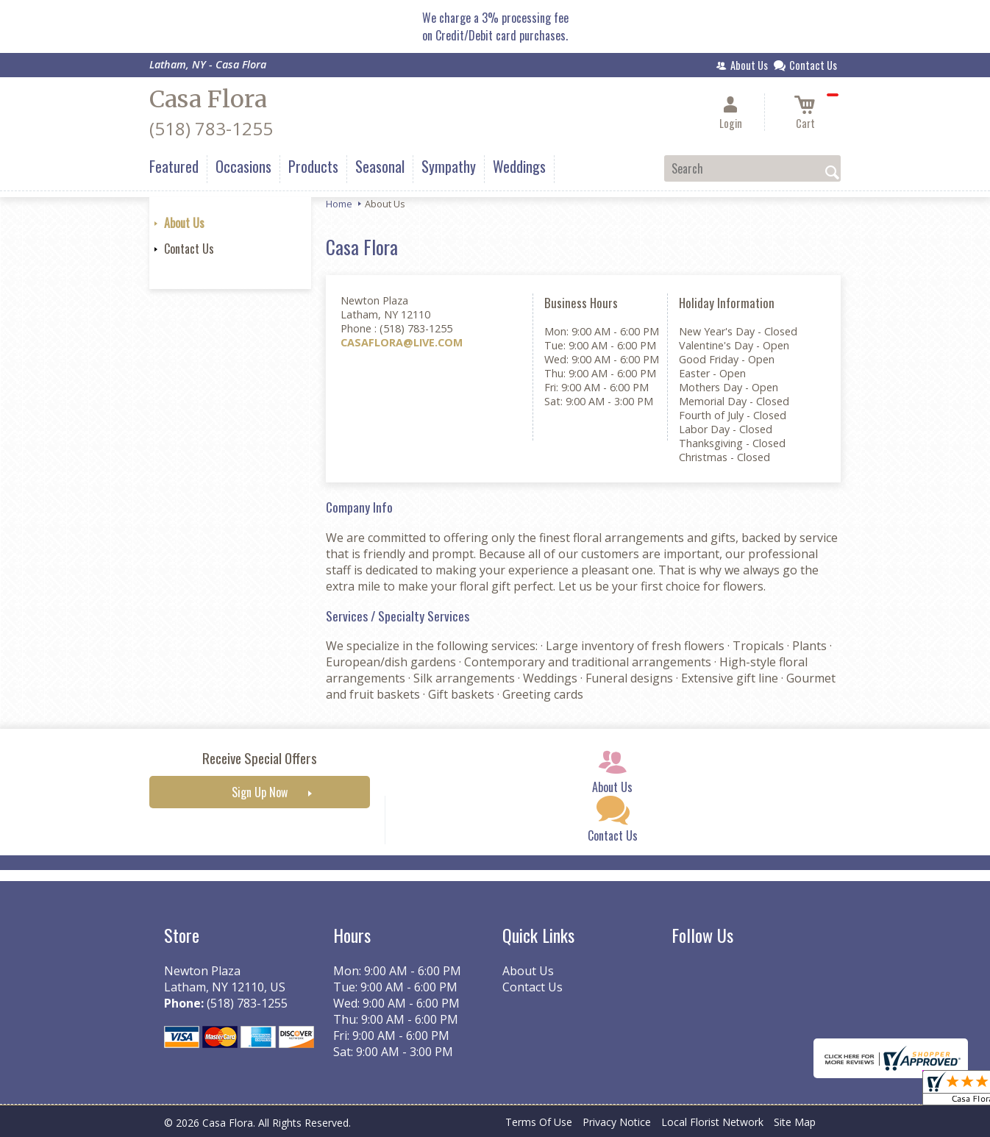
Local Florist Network (712, 1122)
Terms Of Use (538, 1122)
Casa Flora (208, 99)
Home (339, 203)
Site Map (795, 1122)
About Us (184, 223)
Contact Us (189, 248)
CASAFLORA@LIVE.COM (402, 342)
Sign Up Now (260, 792)
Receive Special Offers (259, 758)
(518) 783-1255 (211, 128)
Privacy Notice (617, 1122)
